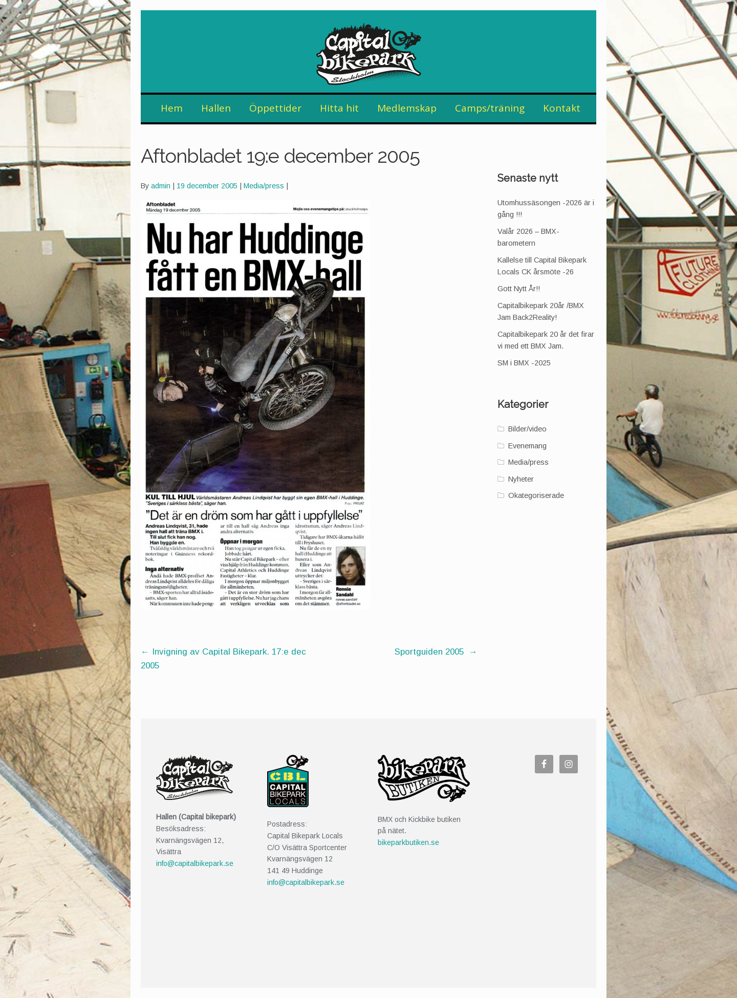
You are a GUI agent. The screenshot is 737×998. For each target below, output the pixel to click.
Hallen (216, 108)
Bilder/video (527, 429)
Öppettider (275, 108)
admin (160, 186)
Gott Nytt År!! (518, 289)
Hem (172, 108)
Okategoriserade (536, 495)
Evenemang (527, 446)
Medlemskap (407, 108)
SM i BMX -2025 (524, 363)
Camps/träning (490, 108)
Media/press (264, 186)
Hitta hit (339, 108)
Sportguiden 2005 (436, 652)
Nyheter (521, 479)
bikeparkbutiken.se (408, 842)
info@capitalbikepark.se (194, 863)
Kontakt (561, 108)
